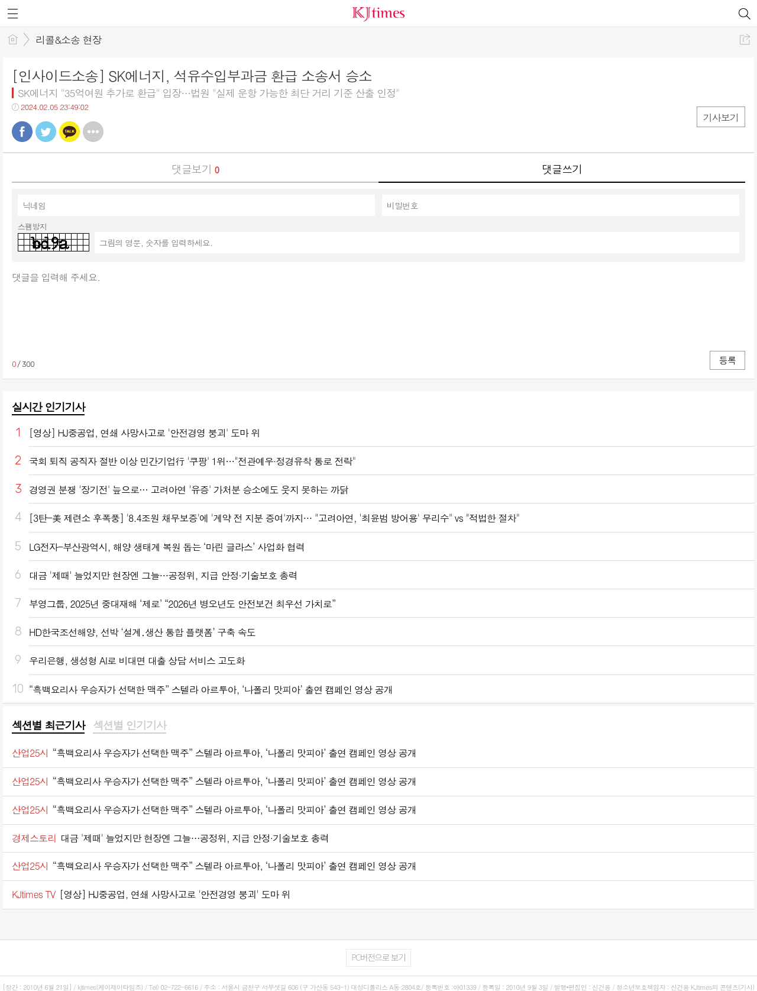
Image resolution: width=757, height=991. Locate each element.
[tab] (48, 726)
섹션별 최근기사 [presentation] (48, 725)
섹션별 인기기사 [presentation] (129, 725)
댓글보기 (195, 169)
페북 (22, 131)
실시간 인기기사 (48, 406)
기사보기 (721, 117)
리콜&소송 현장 (68, 40)
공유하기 (745, 39)
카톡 (69, 131)
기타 (93, 131)
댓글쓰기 (562, 169)
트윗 (45, 131)
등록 (727, 360)
